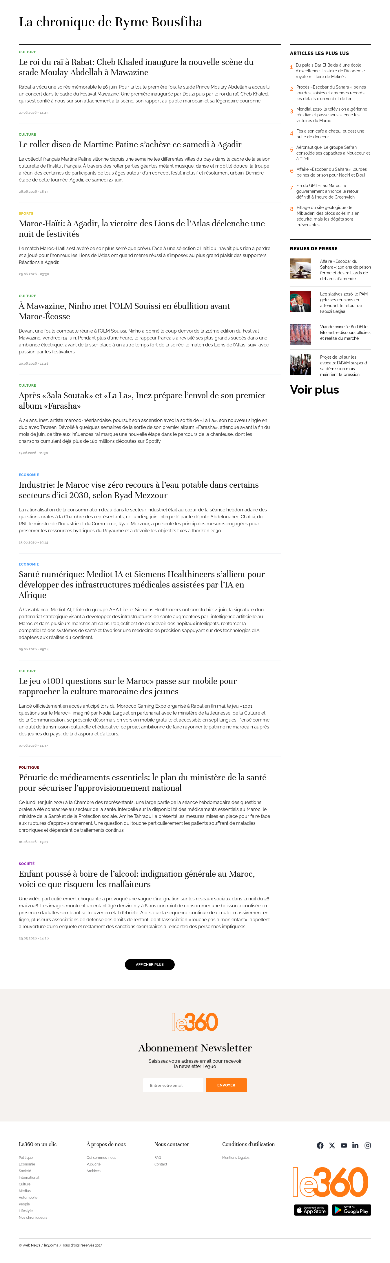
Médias (25, 1191)
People (24, 1204)
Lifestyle (26, 1211)
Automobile (28, 1198)
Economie (29, 475)
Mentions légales (235, 1158)
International (29, 1178)
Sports (26, 214)
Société (27, 864)
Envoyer (226, 1085)
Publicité (94, 1164)
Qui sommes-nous (101, 1158)
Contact (160, 1164)
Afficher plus (150, 965)
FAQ (157, 1158)
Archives (94, 1171)
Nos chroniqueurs (33, 1218)
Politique (29, 767)
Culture (27, 52)
